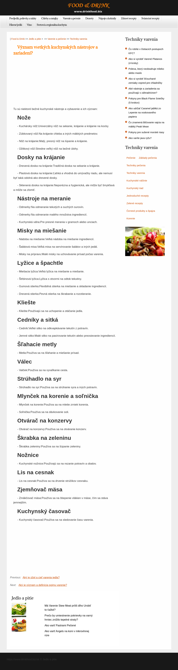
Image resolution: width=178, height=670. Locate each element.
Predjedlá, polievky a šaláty (22, 18)
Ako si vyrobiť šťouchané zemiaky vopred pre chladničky (145, 80)
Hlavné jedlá (15, 24)
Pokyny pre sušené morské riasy (146, 132)
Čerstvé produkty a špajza (141, 210)
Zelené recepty (135, 203)
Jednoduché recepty (138, 195)
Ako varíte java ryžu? (140, 138)
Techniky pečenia (136, 165)
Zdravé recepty (129, 18)
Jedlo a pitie (35, 39)
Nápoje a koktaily (107, 18)
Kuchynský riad (135, 188)
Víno (29, 24)
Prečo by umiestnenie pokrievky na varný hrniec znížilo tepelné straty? (69, 617)
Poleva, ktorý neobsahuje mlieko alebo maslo (146, 70)
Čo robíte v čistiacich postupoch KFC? (145, 51)
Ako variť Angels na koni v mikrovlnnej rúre (67, 633)
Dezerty (89, 18)
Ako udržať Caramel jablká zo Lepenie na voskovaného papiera (144, 112)
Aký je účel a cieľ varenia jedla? (41, 577)
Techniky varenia (78, 39)
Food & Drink (18, 39)
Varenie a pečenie (72, 18)
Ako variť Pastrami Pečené (60, 625)
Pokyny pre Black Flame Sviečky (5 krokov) (146, 100)
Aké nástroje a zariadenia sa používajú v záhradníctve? (144, 90)
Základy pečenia (148, 157)
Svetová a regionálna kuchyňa (52, 24)
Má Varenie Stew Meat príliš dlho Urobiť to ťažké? (68, 607)
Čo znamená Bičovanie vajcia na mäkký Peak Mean (146, 124)
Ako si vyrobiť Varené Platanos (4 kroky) (145, 61)
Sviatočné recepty (150, 18)
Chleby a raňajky (49, 18)
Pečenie (131, 157)
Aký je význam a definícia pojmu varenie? (43, 585)
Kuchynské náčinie (137, 180)
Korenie (131, 218)
